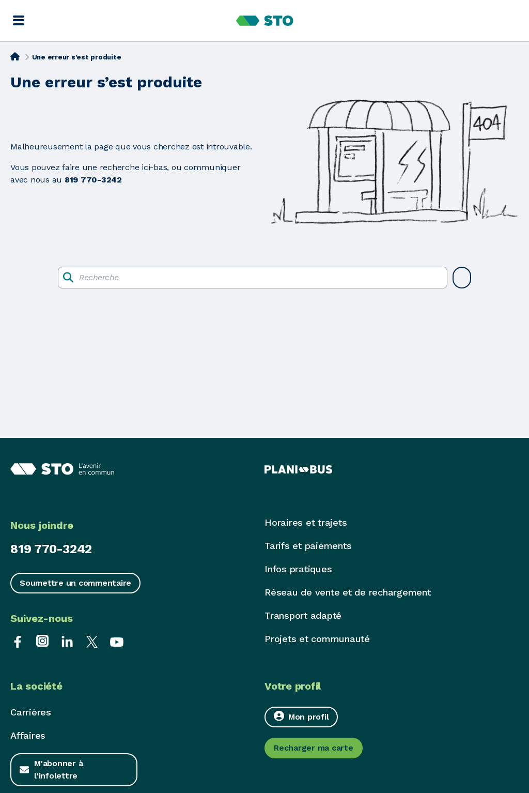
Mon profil (301, 716)
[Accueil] (15, 56)
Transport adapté (302, 615)
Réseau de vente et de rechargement (347, 592)
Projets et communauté (317, 638)
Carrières (30, 712)
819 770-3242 (51, 549)
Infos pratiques (298, 568)
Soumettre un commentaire (75, 583)
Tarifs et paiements (307, 545)
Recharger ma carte (313, 748)
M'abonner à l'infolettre (58, 769)
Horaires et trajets (305, 522)
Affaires (27, 735)
